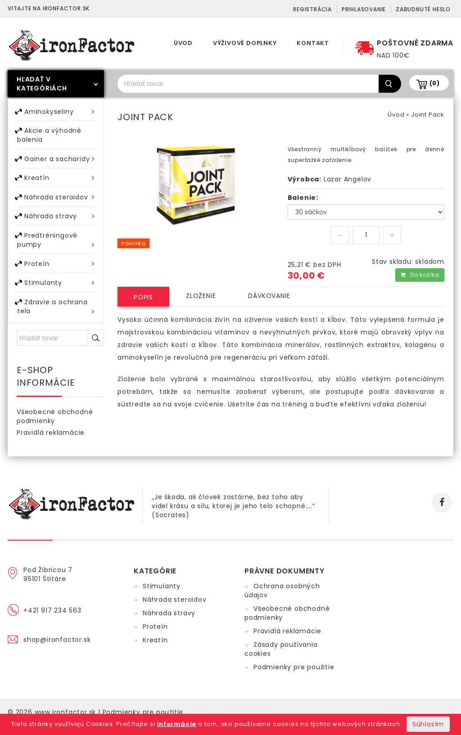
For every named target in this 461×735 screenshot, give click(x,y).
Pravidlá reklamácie (51, 443)
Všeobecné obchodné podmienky (55, 427)
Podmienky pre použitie (293, 677)
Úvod (183, 43)
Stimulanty (59, 292)
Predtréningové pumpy (56, 247)
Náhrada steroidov (59, 202)
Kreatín (59, 181)
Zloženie (201, 295)
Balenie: (303, 197)
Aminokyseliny (59, 112)
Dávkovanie (269, 295)
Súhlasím (428, 724)
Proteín (59, 271)
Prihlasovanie (364, 9)
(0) (434, 83)
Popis (143, 297)
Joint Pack (427, 114)
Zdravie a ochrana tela (56, 317)
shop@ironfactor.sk (56, 650)
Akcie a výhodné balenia (49, 137)
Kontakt (313, 43)
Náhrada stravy (59, 222)
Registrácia (312, 9)
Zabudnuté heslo (423, 9)
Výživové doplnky (245, 43)
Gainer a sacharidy (59, 161)
